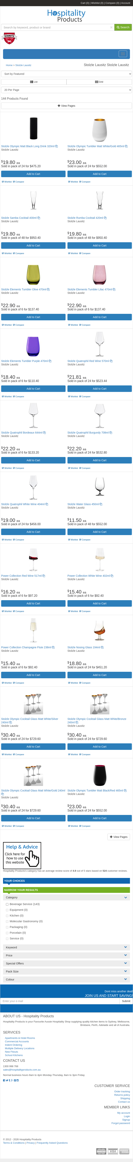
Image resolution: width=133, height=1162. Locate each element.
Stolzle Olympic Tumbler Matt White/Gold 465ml (97, 146)
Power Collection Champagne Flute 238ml (27, 647)
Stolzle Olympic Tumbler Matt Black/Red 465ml (97, 790)
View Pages (66, 105)
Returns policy (122, 1094)
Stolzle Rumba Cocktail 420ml (87, 217)
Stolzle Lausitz (23, 65)
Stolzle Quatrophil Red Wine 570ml (89, 361)
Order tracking (122, 1091)
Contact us (124, 1101)
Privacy (30, 1142)
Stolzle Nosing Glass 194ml (85, 647)
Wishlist (97, 3)
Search (123, 27)
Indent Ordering (13, 1044)
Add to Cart (33, 173)
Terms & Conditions (14, 1142)
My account (123, 1112)
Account (125, 3)
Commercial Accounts (17, 1041)
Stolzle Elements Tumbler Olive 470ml (25, 289)
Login (127, 1116)
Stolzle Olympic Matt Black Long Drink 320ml (29, 146)
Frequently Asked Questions (52, 1142)
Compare (112, 3)
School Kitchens (14, 1055)
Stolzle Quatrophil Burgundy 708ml (89, 432)
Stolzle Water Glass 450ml (84, 504)
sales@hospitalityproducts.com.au (22, 1069)
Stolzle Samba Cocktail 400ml (20, 217)
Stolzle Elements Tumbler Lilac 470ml (91, 289)
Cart (85, 3)
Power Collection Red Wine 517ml (23, 575)
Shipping (125, 1098)
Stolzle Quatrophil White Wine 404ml (24, 504)
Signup (126, 1119)
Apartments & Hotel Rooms (20, 1038)
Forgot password (120, 1123)
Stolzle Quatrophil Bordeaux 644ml (23, 432)
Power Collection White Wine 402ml (90, 575)
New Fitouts (11, 1051)
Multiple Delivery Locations (19, 1048)
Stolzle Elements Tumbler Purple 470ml (26, 361)
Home (9, 65)
